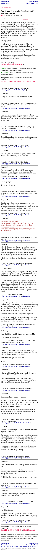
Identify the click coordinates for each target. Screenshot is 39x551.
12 (1, 324)
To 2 (19, 163)
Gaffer (26, 162)
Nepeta (27, 456)
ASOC (27, 324)
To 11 (20, 423)
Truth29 (26, 177)
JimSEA (26, 213)
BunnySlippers (28, 127)
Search (8, 3)
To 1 (19, 108)
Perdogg (26, 103)
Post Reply (5, 90)
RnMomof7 (28, 388)
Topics (28, 3)
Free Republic (5, 1)
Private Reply (13, 90)
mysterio (27, 520)
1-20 (5, 81)
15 (1, 388)
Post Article (34, 3)
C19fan (26, 145)
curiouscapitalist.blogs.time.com (11, 64)
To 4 (19, 265)
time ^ (3, 15)
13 (1, 341)
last (33, 81)
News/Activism (33, 1)
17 (1, 456)
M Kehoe (27, 364)
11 (1, 295)
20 (1, 520)
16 (1, 419)
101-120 (26, 81)
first (2, 81)
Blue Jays (27, 237)
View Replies (22, 90)
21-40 (10, 81)
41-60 (14, 81)
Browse (3, 3)
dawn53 (27, 295)
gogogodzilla (28, 483)
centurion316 (29, 502)
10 (1, 263)
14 (1, 364)
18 (1, 483)
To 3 (19, 196)
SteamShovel (29, 341)
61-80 (19, 81)
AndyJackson (29, 263)
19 (1, 502)
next (30, 81)
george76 (26, 88)
